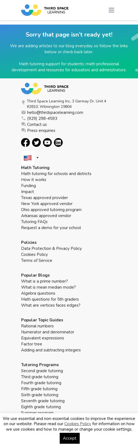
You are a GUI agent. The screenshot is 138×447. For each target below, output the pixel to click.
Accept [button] (69, 438)
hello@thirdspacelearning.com (52, 112)
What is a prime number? (44, 281)
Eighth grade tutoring (41, 407)
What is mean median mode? (48, 287)
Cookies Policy (34, 254)
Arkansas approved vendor (46, 215)
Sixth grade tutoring (39, 395)
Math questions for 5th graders (50, 299)
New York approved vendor (47, 203)
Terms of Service (36, 260)
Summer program (37, 413)
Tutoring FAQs (34, 221)
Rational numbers (37, 326)
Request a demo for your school (51, 227)
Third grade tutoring (39, 377)
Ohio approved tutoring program (51, 209)
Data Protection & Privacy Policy (51, 248)
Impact (27, 191)
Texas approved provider (44, 197)
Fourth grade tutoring (41, 383)
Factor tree (31, 344)
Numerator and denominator (47, 332)
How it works (33, 179)
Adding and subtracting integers (51, 350)
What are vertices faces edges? (51, 305)
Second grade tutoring (42, 371)
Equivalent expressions (42, 338)
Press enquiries (38, 130)
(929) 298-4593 (39, 118)
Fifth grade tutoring (39, 389)
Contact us (34, 124)
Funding (28, 185)
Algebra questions (38, 293)
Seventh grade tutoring (43, 401)
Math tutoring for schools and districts (56, 173)
